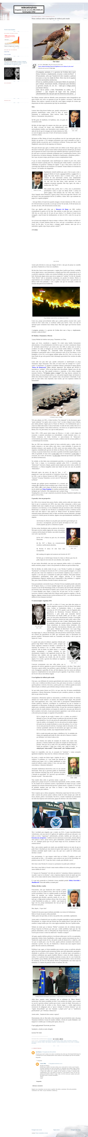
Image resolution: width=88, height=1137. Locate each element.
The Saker (48, 1042)
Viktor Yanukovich (62, 1042)
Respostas (39, 1060)
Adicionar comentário (37, 1085)
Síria (43, 1042)
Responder (38, 1057)
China (61, 1040)
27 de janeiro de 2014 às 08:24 (49, 1052)
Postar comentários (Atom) (42, 1133)
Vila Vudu (71, 1042)
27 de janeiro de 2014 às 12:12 (55, 1063)
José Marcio (39, 1052)
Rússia (39, 1042)
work (7, 61)
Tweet (85, 18)
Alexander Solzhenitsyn (46, 1040)
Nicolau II (34, 1042)
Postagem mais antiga (76, 1129)
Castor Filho (43, 1063)
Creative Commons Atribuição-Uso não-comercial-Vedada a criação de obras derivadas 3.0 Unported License (15, 63)
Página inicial (56, 1129)
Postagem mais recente (37, 1129)
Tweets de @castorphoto (9, 29)
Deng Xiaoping (68, 1040)
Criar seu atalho (7, 54)
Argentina (57, 1040)
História (75, 1040)
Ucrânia (54, 1042)
